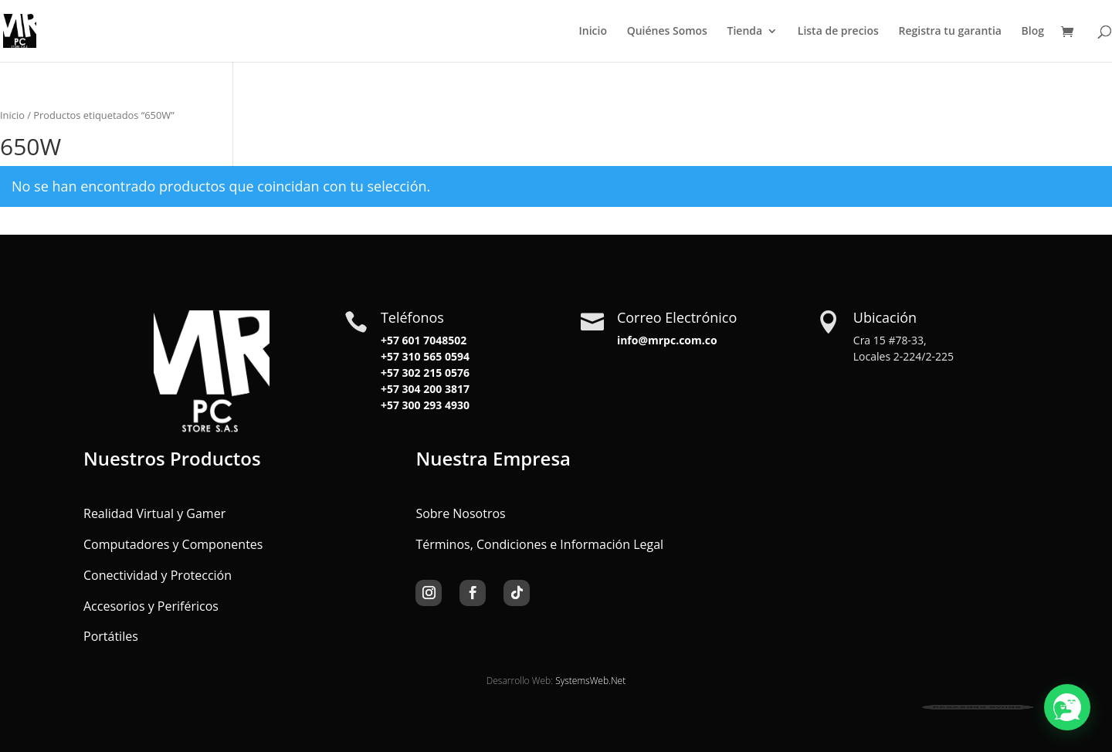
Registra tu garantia (950, 31)
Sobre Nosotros (460, 513)
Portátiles (110, 636)
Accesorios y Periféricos (151, 606)
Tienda (745, 31)
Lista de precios (838, 31)
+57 (390, 356)
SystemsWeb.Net (590, 680)
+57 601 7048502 (423, 340)
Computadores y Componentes (173, 544)
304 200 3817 (434, 388)
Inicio (593, 31)
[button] (1067, 707)
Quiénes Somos (667, 31)
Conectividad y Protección (157, 575)
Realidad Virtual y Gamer (154, 513)
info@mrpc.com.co (667, 340)
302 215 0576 (434, 372)
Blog (1033, 31)
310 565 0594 (434, 356)
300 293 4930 (434, 405)
